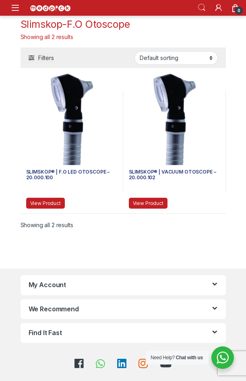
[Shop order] (176, 58)
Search (201, 7)
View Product (45, 203)
